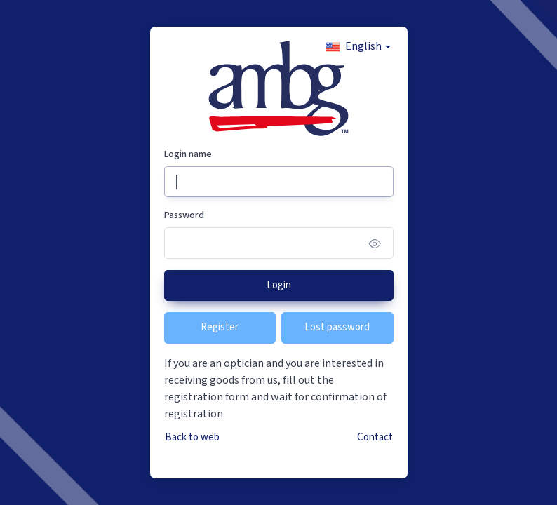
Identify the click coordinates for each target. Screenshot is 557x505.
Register (220, 327)
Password (184, 215)
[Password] (279, 243)
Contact (375, 437)
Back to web (192, 437)
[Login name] (279, 182)
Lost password (337, 327)
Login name (188, 154)
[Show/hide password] (375, 243)
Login (279, 285)
